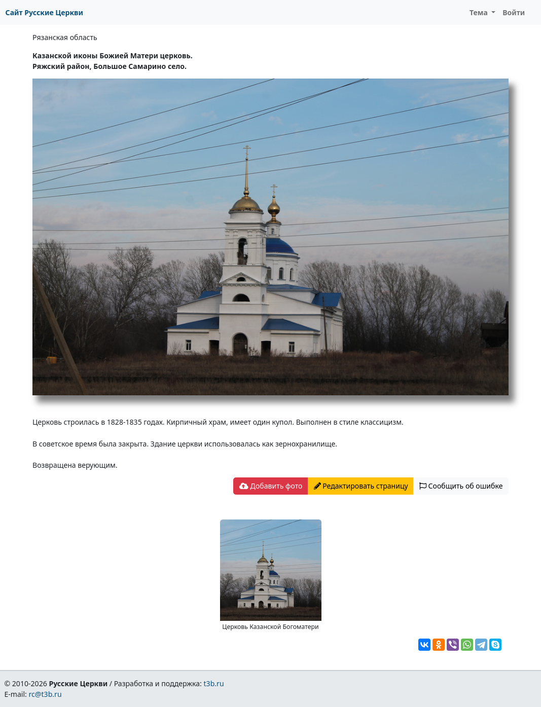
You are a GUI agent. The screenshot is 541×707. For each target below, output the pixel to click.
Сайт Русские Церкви (44, 12)
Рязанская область (64, 37)
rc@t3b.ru (45, 694)
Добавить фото (270, 486)
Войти (513, 12)
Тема (480, 12)
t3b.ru (214, 683)
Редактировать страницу (361, 486)
